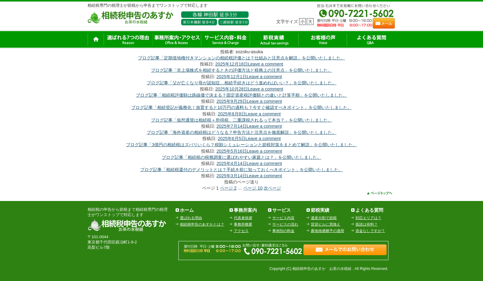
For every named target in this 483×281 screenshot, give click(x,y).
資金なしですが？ (370, 231)
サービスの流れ (285, 224)
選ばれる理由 (191, 218)
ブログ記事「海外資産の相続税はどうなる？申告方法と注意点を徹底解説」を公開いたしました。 (241, 132)
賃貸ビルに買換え (325, 224)
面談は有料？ (366, 224)
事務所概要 (243, 224)
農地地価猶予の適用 (327, 231)
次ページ (272, 188)
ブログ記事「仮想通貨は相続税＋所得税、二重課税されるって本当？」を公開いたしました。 (241, 120)
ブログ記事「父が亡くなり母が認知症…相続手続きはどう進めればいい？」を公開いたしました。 (241, 82)
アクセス (241, 231)
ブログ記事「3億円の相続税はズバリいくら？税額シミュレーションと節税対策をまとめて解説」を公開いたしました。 (241, 144)
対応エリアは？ (368, 218)
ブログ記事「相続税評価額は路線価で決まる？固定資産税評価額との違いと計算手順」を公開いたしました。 (241, 95)
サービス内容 (283, 218)
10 (252, 188)
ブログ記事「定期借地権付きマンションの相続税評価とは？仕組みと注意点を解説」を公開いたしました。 (241, 57)
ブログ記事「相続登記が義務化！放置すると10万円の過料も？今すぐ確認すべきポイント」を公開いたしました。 (241, 107)
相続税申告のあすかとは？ (202, 224)
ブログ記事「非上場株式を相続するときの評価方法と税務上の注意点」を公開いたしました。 (241, 70)
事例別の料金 (283, 231)
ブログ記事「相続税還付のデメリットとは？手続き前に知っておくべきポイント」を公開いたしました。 (241, 169)
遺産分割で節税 (324, 218)
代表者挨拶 (243, 218)
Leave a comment (265, 64)
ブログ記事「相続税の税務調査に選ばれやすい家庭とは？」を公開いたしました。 (241, 157)
